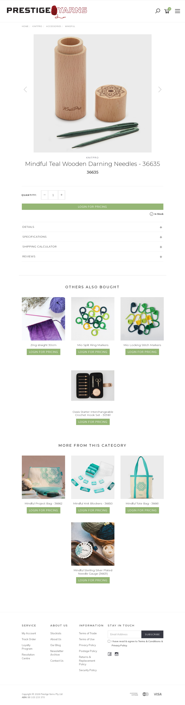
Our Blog (55, 645)
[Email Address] (125, 634)
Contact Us (57, 660)
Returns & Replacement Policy (87, 660)
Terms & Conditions (149, 641)
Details (28, 226)
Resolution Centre (28, 656)
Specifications (34, 236)
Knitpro (92, 157)
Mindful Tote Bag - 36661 (142, 503)
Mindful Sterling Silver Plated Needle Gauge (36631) (93, 571)
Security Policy (88, 670)
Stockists (55, 633)
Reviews (29, 256)
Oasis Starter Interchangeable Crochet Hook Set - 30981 (93, 413)
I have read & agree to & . (135, 643)
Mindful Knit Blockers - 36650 (93, 503)
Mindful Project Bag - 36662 (43, 503)
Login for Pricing (92, 206)
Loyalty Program (27, 647)
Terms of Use (87, 639)
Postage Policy (88, 651)
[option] (92, 93)
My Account (29, 633)
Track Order (29, 639)
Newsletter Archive (57, 652)
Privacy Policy (87, 645)
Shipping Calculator (39, 246)
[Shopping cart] (167, 11)
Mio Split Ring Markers (92, 345)
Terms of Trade (88, 633)
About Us (55, 639)
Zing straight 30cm (43, 345)
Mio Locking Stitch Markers (142, 345)
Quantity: (29, 195)
